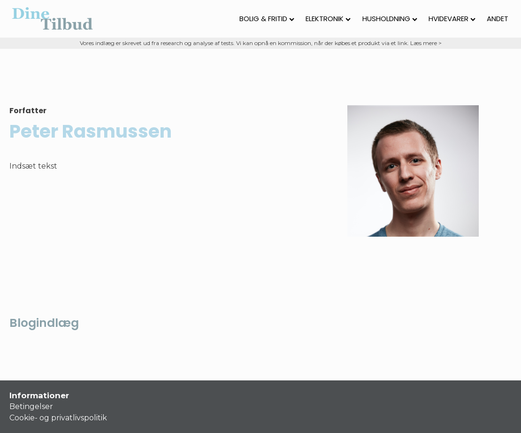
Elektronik (328, 18)
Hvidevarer (452, 18)
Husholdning (389, 18)
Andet (497, 18)
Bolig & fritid (266, 18)
